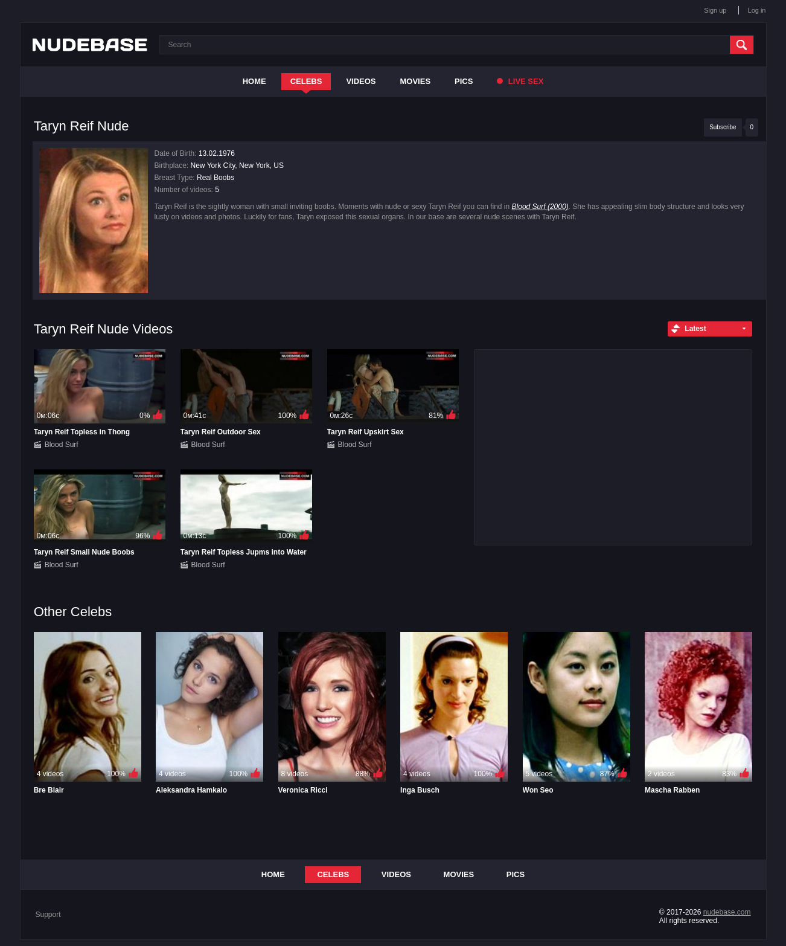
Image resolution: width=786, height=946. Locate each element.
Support (48, 914)
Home (254, 81)
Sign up (715, 10)
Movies (415, 81)
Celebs (306, 81)
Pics (464, 81)
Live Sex (520, 81)
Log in (757, 10)
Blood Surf (61, 444)
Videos (360, 81)
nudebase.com (727, 912)
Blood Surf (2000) (540, 206)
